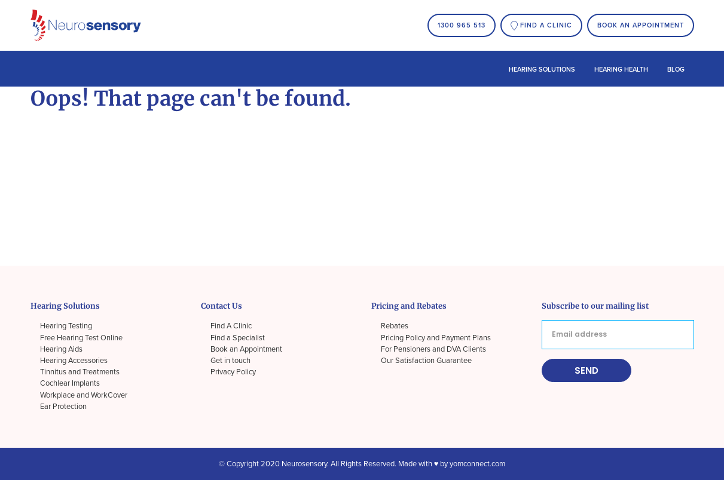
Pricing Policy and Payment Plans (436, 338)
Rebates (394, 326)
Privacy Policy (233, 372)
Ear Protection (63, 406)
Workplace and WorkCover (83, 395)
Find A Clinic (231, 326)
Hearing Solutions (542, 69)
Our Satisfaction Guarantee (426, 360)
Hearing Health (621, 69)
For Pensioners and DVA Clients (433, 349)
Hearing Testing (66, 326)
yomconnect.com (477, 464)
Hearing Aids (61, 349)
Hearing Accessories (74, 360)
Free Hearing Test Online (81, 338)
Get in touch (230, 360)
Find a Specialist (237, 338)
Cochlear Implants (70, 383)
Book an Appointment (640, 25)
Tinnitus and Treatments (80, 372)
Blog (676, 69)
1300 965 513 (461, 25)
